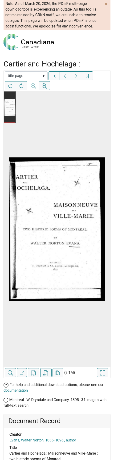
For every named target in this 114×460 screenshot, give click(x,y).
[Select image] (26, 75)
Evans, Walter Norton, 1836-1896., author (42, 440)
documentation (16, 390)
